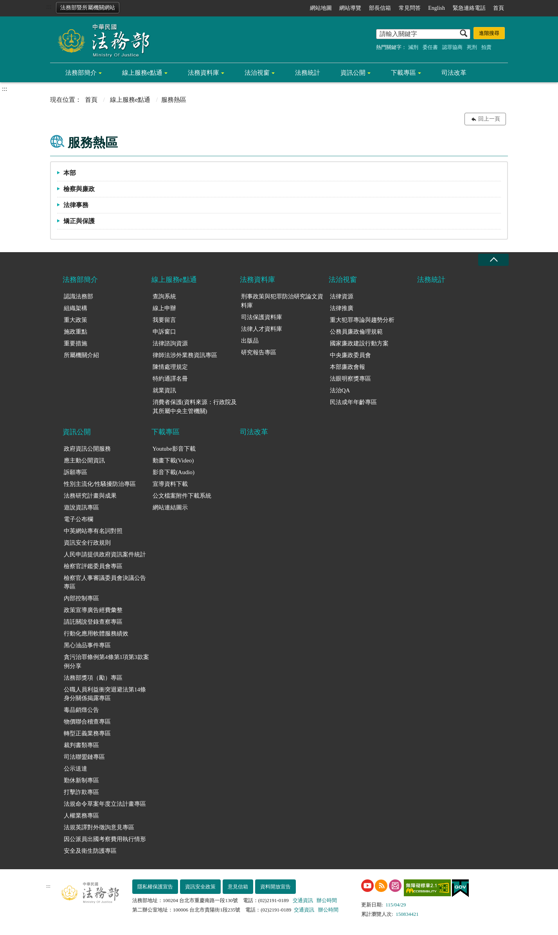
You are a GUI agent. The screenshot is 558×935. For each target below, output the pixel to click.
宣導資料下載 (170, 484)
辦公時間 (327, 900)
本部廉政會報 (347, 367)
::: (48, 6)
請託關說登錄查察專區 (93, 622)
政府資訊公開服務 (87, 449)
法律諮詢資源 (170, 343)
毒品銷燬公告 (81, 710)
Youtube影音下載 (174, 449)
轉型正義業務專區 (87, 733)
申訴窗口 (164, 332)
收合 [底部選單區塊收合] (493, 260)
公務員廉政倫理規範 (356, 332)
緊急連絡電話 (469, 8)
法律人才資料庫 (261, 329)
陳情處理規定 (170, 367)
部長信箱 (380, 8)
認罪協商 (452, 47)
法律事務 (75, 205)
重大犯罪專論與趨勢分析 (362, 320)
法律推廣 (341, 308)
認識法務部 (78, 296)
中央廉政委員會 (350, 355)
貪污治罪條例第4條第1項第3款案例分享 (106, 661)
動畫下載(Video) (173, 460)
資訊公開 (352, 72)
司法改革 (453, 72)
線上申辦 (164, 308)
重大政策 (75, 320)
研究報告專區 (258, 352)
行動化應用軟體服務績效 (96, 633)
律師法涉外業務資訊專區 (185, 355)
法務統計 (307, 72)
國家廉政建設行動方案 (359, 343)
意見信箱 (238, 887)
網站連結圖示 (170, 507)
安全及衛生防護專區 (90, 851)
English (436, 8)
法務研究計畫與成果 (90, 496)
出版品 (250, 341)
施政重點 (75, 332)
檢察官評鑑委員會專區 (93, 566)
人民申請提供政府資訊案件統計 (105, 554)
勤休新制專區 (81, 780)
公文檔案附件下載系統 (182, 496)
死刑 (472, 47)
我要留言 (164, 320)
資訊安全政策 (200, 887)
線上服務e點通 (142, 72)
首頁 (498, 8)
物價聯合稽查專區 (87, 721)
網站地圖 (321, 8)
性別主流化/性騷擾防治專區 (100, 484)
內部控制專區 (81, 598)
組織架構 (75, 308)
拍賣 (486, 47)
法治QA (340, 390)
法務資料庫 (203, 72)
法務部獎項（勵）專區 (93, 678)
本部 (69, 173)
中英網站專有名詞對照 (93, 531)
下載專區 (403, 72)
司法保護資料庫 (261, 317)
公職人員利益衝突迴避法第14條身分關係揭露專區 (105, 694)
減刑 (413, 47)
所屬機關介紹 (81, 355)
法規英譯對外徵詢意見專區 (99, 827)
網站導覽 (350, 8)
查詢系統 (164, 296)
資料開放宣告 (275, 887)
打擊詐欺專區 (81, 792)
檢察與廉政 (79, 189)
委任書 (430, 47)
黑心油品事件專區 (87, 645)
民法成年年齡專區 (353, 402)
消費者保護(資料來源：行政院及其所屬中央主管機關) (195, 406)
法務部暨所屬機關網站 (87, 8)
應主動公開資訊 (84, 460)
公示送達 (75, 768)
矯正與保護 (79, 221)
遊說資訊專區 (81, 507)
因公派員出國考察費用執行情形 (105, 839)
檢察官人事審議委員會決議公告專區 (105, 582)
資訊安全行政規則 (87, 543)
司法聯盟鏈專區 (84, 757)
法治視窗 (257, 72)
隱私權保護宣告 (155, 887)
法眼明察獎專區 (350, 378)
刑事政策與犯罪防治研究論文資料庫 (282, 301)
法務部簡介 (81, 72)
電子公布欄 (78, 519)
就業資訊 (164, 390)
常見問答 (410, 8)
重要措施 (75, 343)
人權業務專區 (81, 815)
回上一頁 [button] (489, 119)
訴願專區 (75, 472)
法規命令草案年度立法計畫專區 (105, 804)
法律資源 (341, 296)
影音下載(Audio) (174, 472)
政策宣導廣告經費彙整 (93, 610)
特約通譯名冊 (170, 378)
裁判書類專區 (81, 745)
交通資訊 (303, 900)
